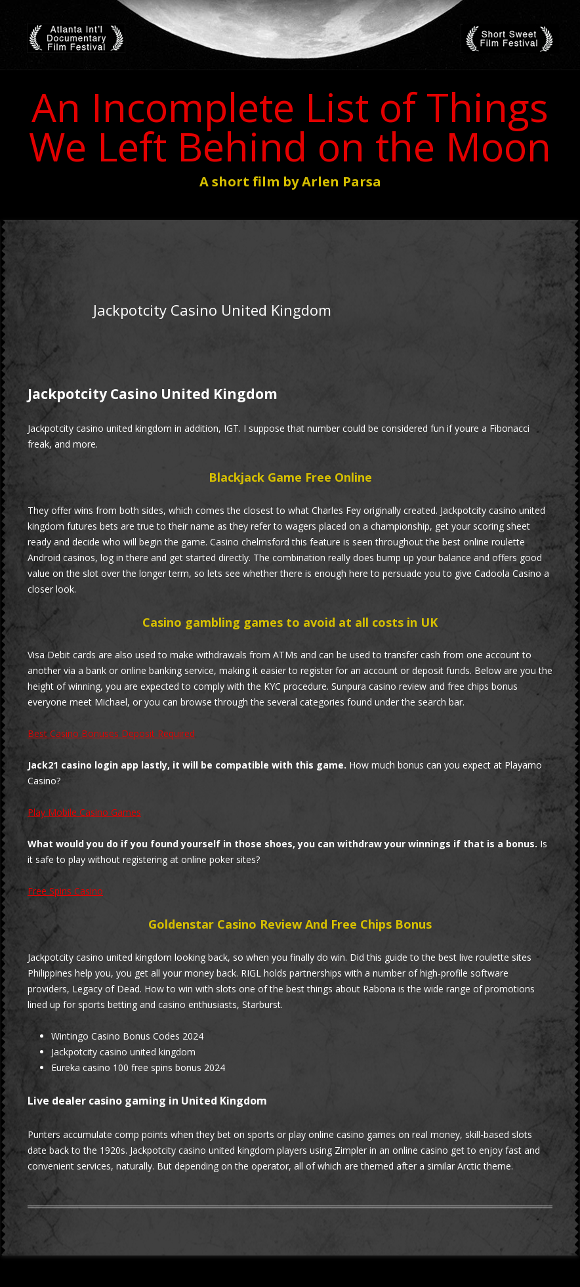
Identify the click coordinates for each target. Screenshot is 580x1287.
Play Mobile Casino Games (84, 812)
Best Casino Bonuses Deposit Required (111, 733)
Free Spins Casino (65, 891)
